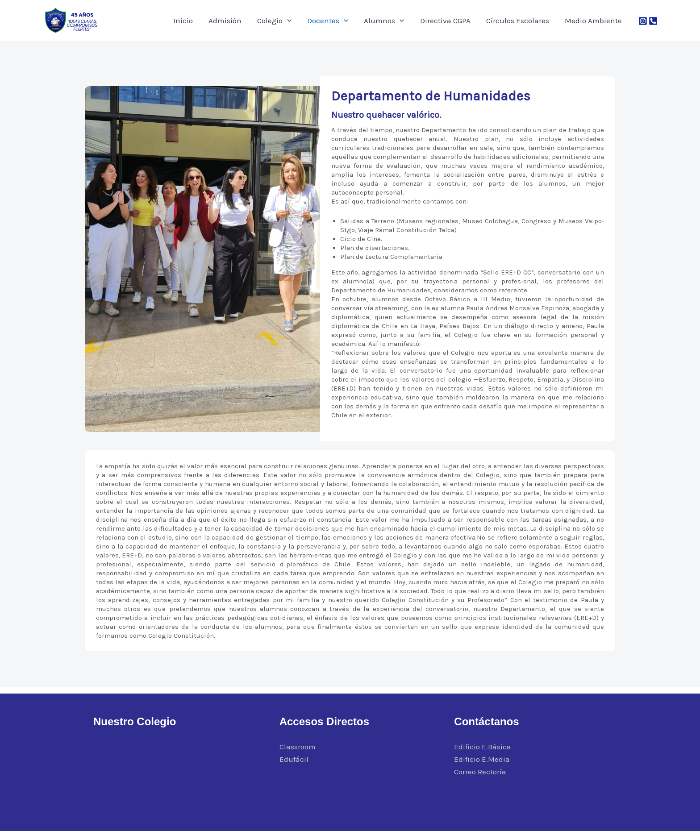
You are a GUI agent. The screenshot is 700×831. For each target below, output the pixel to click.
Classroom (297, 746)
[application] (323, 20)
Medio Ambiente (596, 20)
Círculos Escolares (527, 20)
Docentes (358, 20)
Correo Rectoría (480, 771)
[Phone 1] (653, 21)
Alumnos (408, 20)
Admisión (268, 20)
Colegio (311, 20)
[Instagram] (642, 21)
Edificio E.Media (482, 759)
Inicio (233, 20)
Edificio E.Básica (482, 746)
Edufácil (293, 759)
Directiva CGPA (462, 20)
